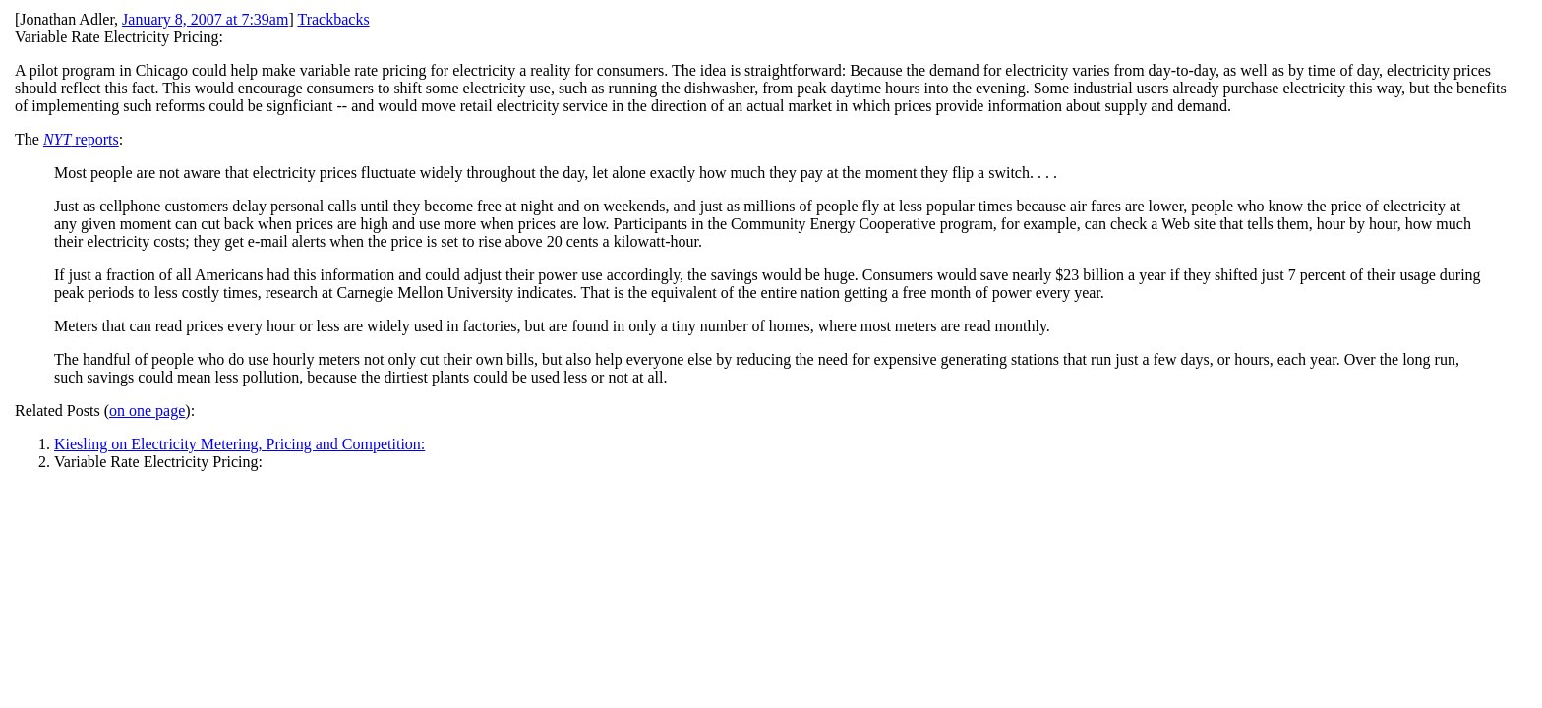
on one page (147, 410)
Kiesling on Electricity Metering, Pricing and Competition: (239, 444)
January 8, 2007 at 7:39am (205, 19)
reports (81, 139)
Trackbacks (333, 19)
